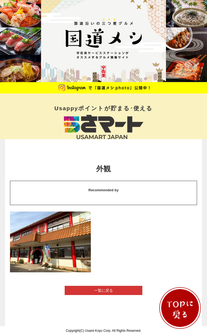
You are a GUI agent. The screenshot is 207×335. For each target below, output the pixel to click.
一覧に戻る (103, 290)
